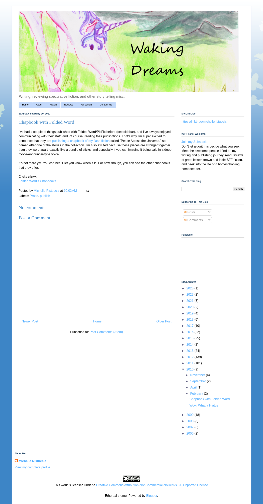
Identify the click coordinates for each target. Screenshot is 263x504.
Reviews (68, 104)
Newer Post (30, 321)
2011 (190, 363)
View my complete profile (32, 467)
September (198, 381)
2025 (190, 288)
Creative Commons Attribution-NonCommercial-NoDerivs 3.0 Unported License (152, 485)
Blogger (151, 495)
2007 (190, 427)
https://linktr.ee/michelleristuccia (203, 121)
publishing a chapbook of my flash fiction (81, 141)
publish (45, 196)
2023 (190, 294)
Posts (189, 212)
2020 (190, 307)
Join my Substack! (194, 142)
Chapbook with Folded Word (209, 399)
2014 (190, 344)
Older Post (163, 321)
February (197, 393)
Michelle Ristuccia (32, 461)
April (193, 387)
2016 (190, 332)
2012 (190, 357)
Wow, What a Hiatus (203, 405)
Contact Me (106, 104)
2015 (190, 338)
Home (25, 104)
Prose (34, 196)
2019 (190, 313)
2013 (190, 350)
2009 (190, 415)
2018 (190, 319)
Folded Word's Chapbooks (37, 181)
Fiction (53, 104)
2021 (190, 300)
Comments (193, 220)
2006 (190, 433)
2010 (190, 369)
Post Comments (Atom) (106, 332)
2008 (190, 421)
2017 (190, 325)
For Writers (86, 104)
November (198, 375)
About (39, 104)
